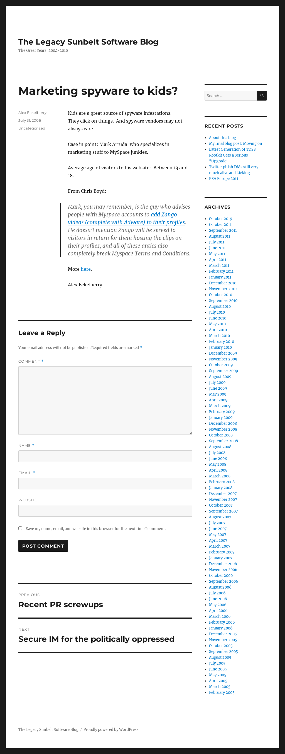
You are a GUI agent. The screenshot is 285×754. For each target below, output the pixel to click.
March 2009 (220, 406)
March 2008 (219, 476)
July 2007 (217, 523)
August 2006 (220, 587)
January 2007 (220, 558)
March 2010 (219, 335)
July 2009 (217, 382)
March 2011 (219, 265)
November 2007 (223, 499)
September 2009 (223, 371)
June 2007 (218, 528)
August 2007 (220, 517)
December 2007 (223, 493)
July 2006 (217, 593)
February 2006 (222, 622)
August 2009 (220, 376)
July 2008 (217, 452)
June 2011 (217, 248)
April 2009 (218, 400)
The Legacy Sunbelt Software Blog (88, 42)
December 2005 (223, 634)
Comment (31, 361)
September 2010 (223, 300)
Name (26, 445)
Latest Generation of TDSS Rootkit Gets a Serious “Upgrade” (232, 155)
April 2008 (218, 470)
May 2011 (217, 254)
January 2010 (220, 347)
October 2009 (221, 365)
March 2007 (219, 546)
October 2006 (221, 575)
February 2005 (222, 692)
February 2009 (222, 411)
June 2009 (218, 388)
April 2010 (218, 330)
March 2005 (219, 686)
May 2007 (217, 534)
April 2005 (218, 681)
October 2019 (220, 218)
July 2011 (216, 242)
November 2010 (223, 289)
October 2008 (221, 435)
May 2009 (218, 394)
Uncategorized (31, 128)
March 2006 (220, 616)
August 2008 (220, 447)
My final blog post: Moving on (235, 143)
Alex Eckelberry (32, 112)
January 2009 (221, 417)
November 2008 (223, 429)
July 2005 (217, 663)
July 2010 (217, 312)
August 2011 (219, 236)
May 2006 (218, 604)
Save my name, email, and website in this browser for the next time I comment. (96, 528)
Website (27, 500)
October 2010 (220, 294)
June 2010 (217, 318)
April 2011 (217, 259)
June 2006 (218, 599)
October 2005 (221, 645)
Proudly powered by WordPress (111, 729)
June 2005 (218, 669)
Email (26, 472)
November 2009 (223, 359)
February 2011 (221, 271)
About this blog (222, 137)
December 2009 (223, 353)
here (86, 269)
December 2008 (223, 423)
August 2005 (220, 657)
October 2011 (220, 224)
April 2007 (218, 540)
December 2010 (222, 283)
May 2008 (217, 464)
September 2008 (223, 441)
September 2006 (223, 581)
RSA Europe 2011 (223, 178)
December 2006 (223, 564)
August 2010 (220, 306)
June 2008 (218, 458)
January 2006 (221, 628)
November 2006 (223, 569)
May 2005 (217, 675)
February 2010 (221, 341)
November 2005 (223, 640)
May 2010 (217, 324)
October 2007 (221, 505)
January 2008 (220, 487)
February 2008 (222, 482)
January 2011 (220, 277)
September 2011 (223, 230)
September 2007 (223, 511)
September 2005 (223, 651)
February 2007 (222, 552)
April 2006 (218, 610)
